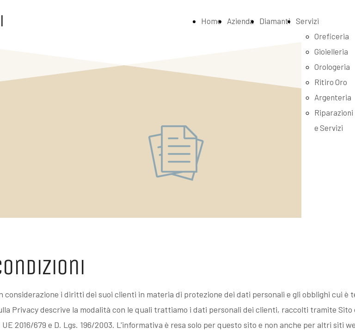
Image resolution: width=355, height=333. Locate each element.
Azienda (240, 20)
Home (211, 20)
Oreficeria (331, 36)
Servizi (307, 20)
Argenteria (332, 97)
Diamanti (274, 20)
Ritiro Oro (330, 81)
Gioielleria (331, 51)
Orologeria (332, 66)
